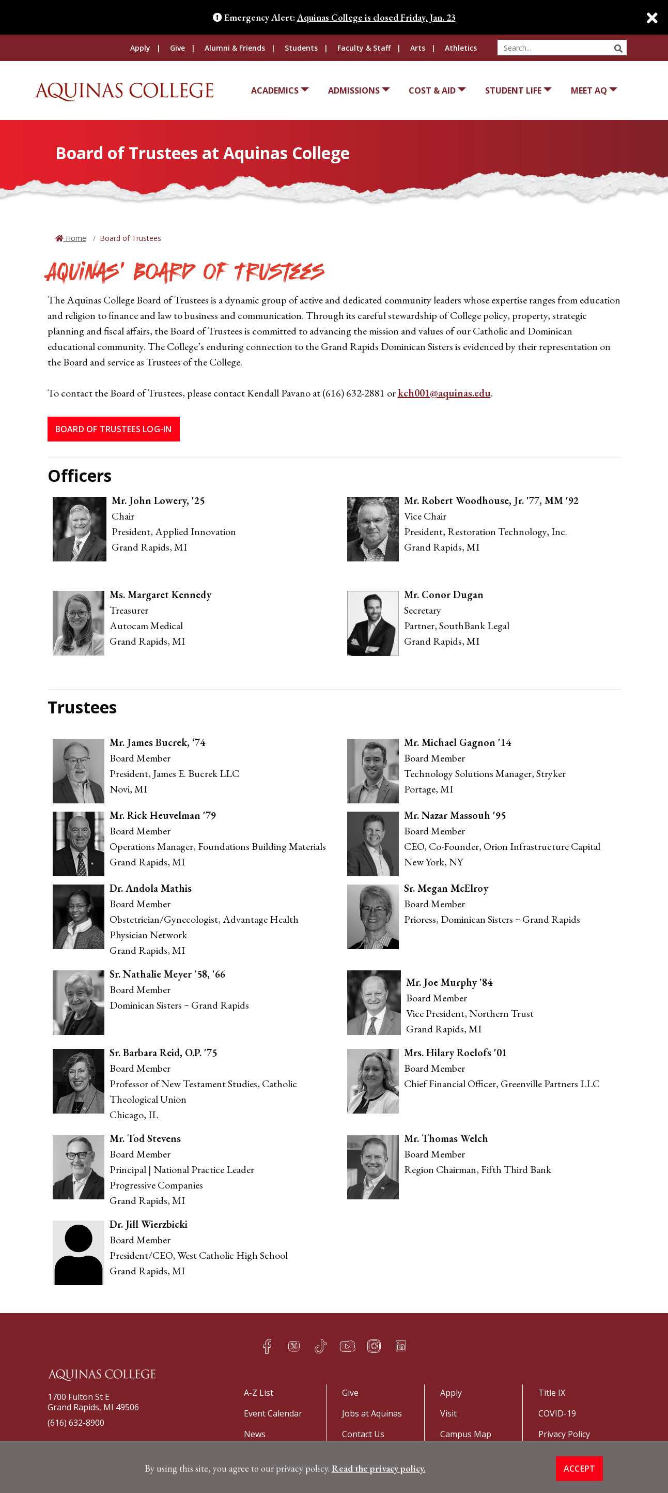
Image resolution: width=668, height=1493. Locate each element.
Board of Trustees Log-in (113, 429)
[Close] (647, 18)
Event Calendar (273, 1413)
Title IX (551, 1392)
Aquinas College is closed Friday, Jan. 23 (376, 17)
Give (177, 48)
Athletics (461, 48)
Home (75, 238)
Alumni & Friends (235, 48)
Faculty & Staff (364, 48)
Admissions (354, 90)
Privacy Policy (564, 1434)
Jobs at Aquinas (372, 1413)
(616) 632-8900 (76, 1422)
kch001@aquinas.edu (444, 393)
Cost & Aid (432, 90)
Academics (275, 90)
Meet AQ (589, 90)
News (255, 1434)
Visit (448, 1413)
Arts (417, 48)
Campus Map (465, 1434)
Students (301, 48)
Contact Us (363, 1434)
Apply (140, 48)
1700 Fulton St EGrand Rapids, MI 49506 (93, 1402)
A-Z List (258, 1392)
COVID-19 (557, 1413)
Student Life (513, 90)
